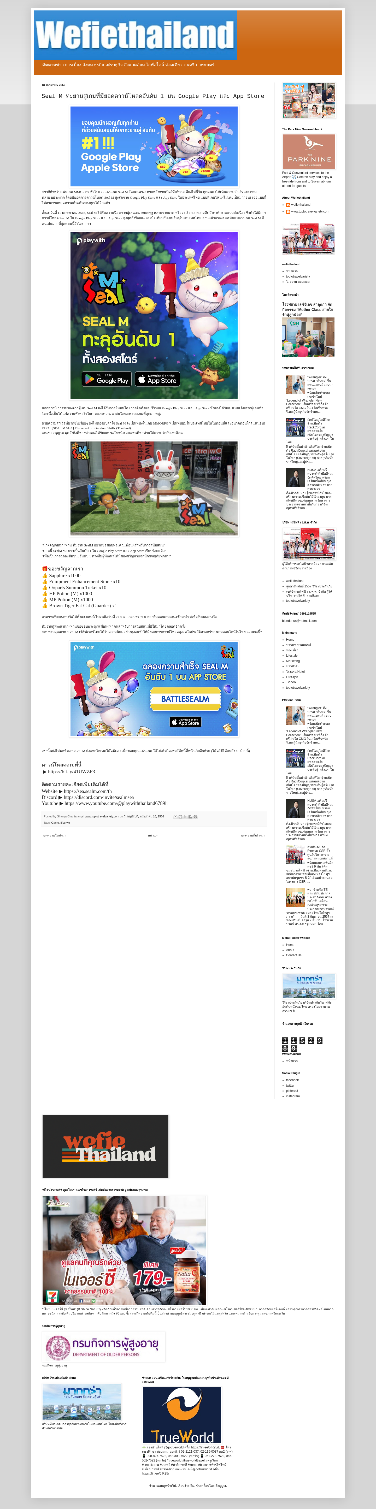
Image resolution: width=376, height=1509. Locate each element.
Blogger (220, 1486)
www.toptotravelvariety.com (310, 211)
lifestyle (65, 822)
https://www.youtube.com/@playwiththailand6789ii (116, 803)
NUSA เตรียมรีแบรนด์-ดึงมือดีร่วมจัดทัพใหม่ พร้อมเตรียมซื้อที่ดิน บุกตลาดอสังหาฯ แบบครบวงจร (320, 479)
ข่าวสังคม (292, 666)
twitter (290, 1085)
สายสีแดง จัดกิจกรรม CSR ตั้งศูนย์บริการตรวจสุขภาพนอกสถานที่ (320, 852)
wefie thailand (300, 205)
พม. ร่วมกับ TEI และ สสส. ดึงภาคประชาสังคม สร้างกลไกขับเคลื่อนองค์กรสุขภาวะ (319, 897)
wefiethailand (295, 581)
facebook (292, 1080)
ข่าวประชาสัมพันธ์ (298, 645)
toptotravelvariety (298, 276)
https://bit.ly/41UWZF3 (71, 771)
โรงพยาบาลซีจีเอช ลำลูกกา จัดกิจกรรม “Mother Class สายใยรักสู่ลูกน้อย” (307, 309)
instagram (293, 1096)
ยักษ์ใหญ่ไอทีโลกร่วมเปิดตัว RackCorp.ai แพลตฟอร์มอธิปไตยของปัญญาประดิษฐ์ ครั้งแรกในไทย (310, 431)
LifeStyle (292, 677)
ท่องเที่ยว (292, 650)
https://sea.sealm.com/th (88, 791)
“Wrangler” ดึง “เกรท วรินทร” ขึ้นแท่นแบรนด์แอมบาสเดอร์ (320, 382)
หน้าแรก (153, 835)
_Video (291, 682)
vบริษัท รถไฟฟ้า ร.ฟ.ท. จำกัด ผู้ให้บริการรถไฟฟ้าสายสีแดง (309, 593)
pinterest (292, 1091)
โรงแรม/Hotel (295, 672)
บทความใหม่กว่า (54, 835)
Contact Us (294, 955)
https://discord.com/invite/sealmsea (99, 797)
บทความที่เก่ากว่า (253, 835)
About (290, 950)
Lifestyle (292, 655)
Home (290, 639)
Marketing (293, 661)
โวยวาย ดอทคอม (298, 282)
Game (55, 822)
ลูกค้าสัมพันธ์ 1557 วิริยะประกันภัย (309, 586)
